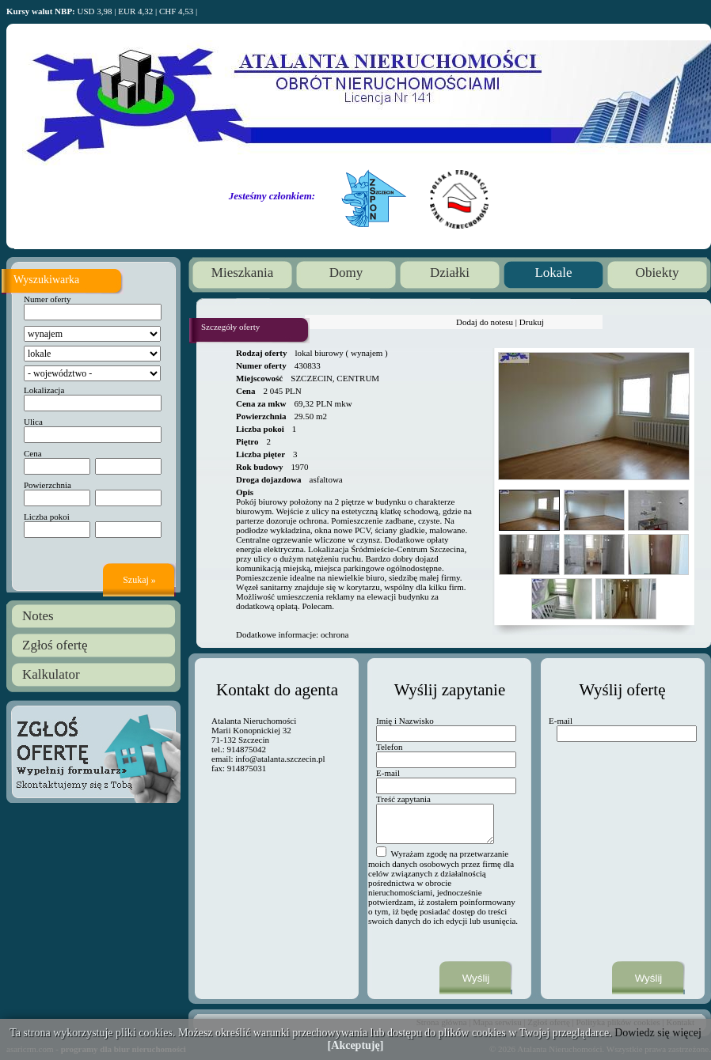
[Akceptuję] (356, 1045)
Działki (450, 272)
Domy (346, 272)
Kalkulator (51, 674)
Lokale (553, 272)
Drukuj (531, 322)
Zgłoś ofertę (55, 645)
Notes (38, 615)
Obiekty (657, 272)
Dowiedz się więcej (657, 1033)
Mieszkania (242, 272)
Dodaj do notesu (484, 322)
